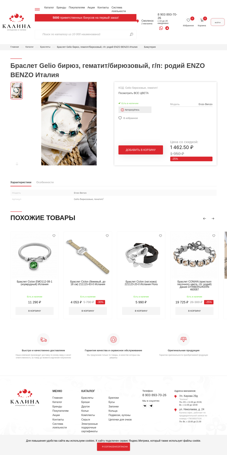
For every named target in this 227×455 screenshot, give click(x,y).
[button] (203, 218)
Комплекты (88, 413)
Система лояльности (118, 9)
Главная (14, 47)
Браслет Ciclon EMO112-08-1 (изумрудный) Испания (35, 283)
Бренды (60, 7)
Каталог (48, 7)
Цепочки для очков (120, 417)
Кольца (113, 408)
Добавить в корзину (141, 150)
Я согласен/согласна (115, 446)
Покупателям (76, 7)
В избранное (130, 118)
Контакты (102, 7)
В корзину (35, 308)
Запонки (114, 404)
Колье (85, 408)
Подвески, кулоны (119, 413)
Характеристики (20, 182)
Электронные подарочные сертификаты (89, 425)
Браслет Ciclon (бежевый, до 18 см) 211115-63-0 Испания (89, 283)
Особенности (45, 182)
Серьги (85, 417)
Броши (85, 399)
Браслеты (46, 47)
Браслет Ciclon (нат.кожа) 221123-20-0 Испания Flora (144, 283)
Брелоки (114, 395)
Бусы (112, 399)
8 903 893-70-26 (165, 16)
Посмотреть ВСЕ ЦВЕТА (133, 93)
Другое (85, 404)
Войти (215, 22)
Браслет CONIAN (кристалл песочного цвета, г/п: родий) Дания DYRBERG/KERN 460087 (198, 284)
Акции (90, 7)
